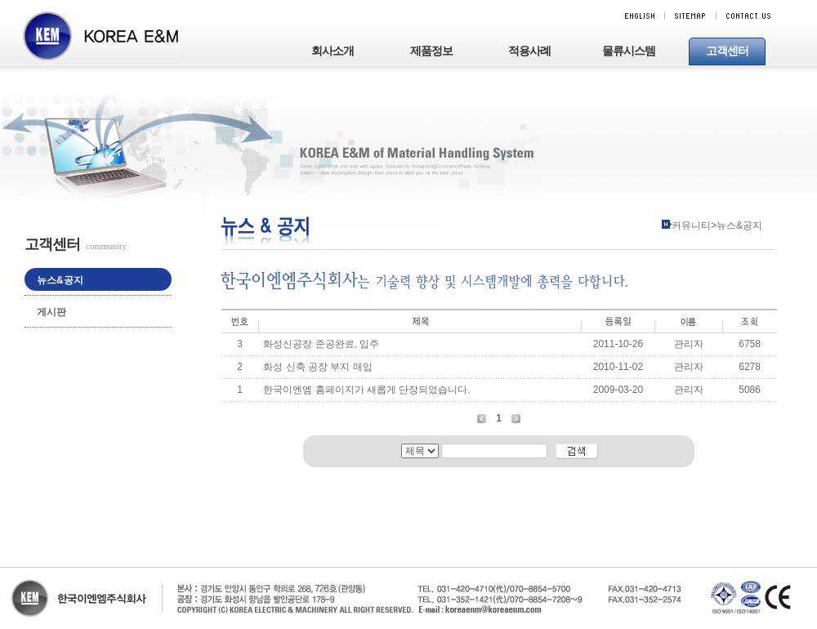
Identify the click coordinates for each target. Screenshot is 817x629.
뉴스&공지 (60, 280)
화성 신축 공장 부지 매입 (317, 366)
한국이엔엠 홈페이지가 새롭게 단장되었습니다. (366, 389)
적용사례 (529, 51)
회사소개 (332, 51)
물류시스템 (628, 51)
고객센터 (727, 51)
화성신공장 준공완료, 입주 (321, 344)
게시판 (51, 312)
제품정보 (431, 51)
